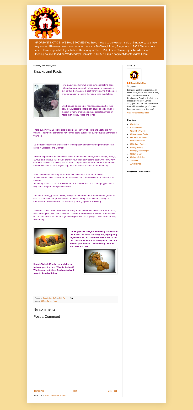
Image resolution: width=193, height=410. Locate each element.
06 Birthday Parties (138, 144)
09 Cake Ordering (137, 157)
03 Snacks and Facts (49, 301)
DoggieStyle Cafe (50, 298)
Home (76, 391)
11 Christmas (135, 164)
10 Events (134, 161)
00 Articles (134, 124)
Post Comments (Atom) (55, 395)
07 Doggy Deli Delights (139, 151)
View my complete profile (138, 113)
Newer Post (39, 391)
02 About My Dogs (137, 131)
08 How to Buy (136, 154)
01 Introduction (136, 128)
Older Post (112, 391)
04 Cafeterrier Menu (138, 137)
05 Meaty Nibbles (137, 141)
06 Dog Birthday (137, 147)
